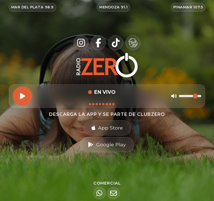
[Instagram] (81, 42)
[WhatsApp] (99, 193)
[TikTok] (115, 42)
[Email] (113, 193)
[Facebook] (98, 42)
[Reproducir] (22, 96)
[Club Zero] (132, 42)
